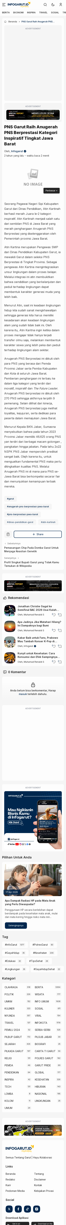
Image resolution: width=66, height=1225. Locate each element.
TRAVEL (43, 12)
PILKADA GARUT (14, 1051)
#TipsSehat (36, 960)
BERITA (6, 12)
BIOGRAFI (40, 1044)
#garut (10, 498)
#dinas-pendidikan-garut (20, 522)
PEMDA (9, 1065)
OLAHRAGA (11, 987)
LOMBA (9, 1093)
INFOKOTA (41, 1022)
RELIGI (8, 1058)
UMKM (8, 1001)
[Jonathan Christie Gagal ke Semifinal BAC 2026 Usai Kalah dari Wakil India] (9, 610)
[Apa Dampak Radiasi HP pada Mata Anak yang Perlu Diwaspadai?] (33, 880)
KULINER (9, 1008)
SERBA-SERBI (42, 1029)
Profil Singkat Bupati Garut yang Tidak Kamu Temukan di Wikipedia (31, 564)
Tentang (39, 1173)
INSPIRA (31, 12)
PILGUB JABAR (43, 1036)
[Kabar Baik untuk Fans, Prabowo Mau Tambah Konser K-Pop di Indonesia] (9, 642)
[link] (45, 4)
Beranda (10, 1173)
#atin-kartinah (48, 522)
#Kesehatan (40, 952)
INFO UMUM (42, 1001)
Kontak (38, 1185)
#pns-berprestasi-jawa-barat (22, 514)
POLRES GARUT (44, 1058)
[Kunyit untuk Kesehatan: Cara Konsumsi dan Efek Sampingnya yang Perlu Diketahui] (9, 658)
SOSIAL (55, 12)
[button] (53, 4)
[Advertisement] (33, 65)
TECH (8, 1086)
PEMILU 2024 (12, 1029)
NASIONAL (41, 1093)
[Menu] (4, 4)
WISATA (39, 994)
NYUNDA (10, 1015)
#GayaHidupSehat (44, 969)
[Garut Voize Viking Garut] (33, 1130)
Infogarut (17, 151)
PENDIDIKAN (12, 1072)
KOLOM (9, 1100)
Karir (8, 1185)
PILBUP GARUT (13, 1036)
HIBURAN (40, 1086)
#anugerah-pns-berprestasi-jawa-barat (28, 506)
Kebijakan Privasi (44, 1190)
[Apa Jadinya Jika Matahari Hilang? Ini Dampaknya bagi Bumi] (9, 626)
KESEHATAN (42, 1079)
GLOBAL (39, 1072)
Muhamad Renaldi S (34, 614)
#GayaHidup (12, 952)
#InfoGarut (11, 944)
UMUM (8, 1107)
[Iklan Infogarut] (33, 820)
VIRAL (38, 1015)
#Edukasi (10, 960)
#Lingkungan (12, 969)
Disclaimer (40, 1179)
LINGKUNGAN (42, 1100)
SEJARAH (10, 1044)
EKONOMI (18, 12)
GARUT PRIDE (43, 1065)
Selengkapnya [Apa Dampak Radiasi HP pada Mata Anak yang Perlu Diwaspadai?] (15, 925)
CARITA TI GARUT (45, 1051)
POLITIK (9, 994)
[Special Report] (33, 115)
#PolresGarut (40, 944)
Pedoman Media (15, 1190)
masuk (23, 693)
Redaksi (10, 1179)
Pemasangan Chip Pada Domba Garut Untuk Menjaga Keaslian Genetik (31, 549)
